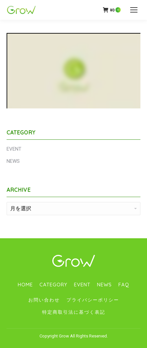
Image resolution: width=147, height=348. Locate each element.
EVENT (14, 149)
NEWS (13, 161)
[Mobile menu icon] (133, 9)
